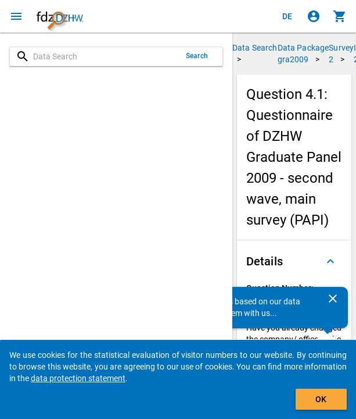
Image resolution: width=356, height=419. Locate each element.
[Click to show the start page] (60, 16)
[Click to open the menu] (16, 16)
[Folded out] (330, 261)
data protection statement (78, 378)
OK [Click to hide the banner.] (320, 399)
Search (197, 56)
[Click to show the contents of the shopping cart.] (339, 16)
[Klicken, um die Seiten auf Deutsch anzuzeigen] (287, 16)
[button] (294, 261)
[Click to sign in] (313, 16)
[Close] (332, 298)
